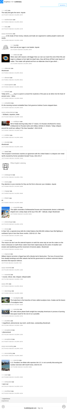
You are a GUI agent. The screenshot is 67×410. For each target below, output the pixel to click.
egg (14, 45)
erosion (7, 240)
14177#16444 (5, 107)
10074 (21, 15)
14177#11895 (5, 325)
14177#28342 (5, 22)
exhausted (8, 382)
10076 (30, 49)
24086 (30, 367)
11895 (21, 325)
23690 (21, 377)
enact (7, 151)
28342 (21, 22)
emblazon (16, 121)
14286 (21, 40)
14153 (21, 348)
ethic (7, 284)
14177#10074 (5, 15)
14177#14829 (5, 146)
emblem (7, 135)
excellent (7, 321)
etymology (8, 291)
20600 (21, 98)
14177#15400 (5, 158)
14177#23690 (5, 377)
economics (9, 34)
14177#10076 (14, 49)
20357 (21, 130)
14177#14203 (5, 116)
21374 (21, 386)
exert (6, 375)
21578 (21, 29)
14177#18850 (5, 137)
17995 (21, 279)
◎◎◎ (3, 34)
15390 (21, 235)
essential (8, 267)
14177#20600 (5, 98)
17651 (21, 177)
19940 (30, 63)
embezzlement (10, 112)
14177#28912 (5, 79)
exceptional (8, 330)
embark (7, 91)
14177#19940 (14, 63)
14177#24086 (14, 367)
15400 (21, 158)
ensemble (16, 207)
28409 (21, 193)
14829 (21, 146)
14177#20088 (5, 186)
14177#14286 (5, 40)
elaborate (16, 55)
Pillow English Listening (18, 163)
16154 (21, 393)
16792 (21, 316)
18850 (21, 137)
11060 (21, 270)
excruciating (9, 346)
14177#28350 (5, 202)
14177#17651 (5, 177)
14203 (21, 116)
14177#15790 (5, 224)
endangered (8, 175)
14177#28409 (5, 193)
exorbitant (8, 391)
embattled (8, 103)
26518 (21, 286)
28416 (21, 73)
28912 (21, 79)
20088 (21, 186)
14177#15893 (5, 293)
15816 (21, 87)
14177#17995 (5, 279)
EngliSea (7, 2)
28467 (21, 355)
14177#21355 (5, 334)
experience (5, 401)
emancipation (9, 84)
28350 (21, 202)
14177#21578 (5, 29)
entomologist (9, 222)
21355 (21, 334)
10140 (21, 249)
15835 (21, 304)
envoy (6, 229)
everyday (16, 309)
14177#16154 (5, 393)
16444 (21, 107)
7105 (20, 263)
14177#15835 (5, 304)
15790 (21, 224)
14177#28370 (5, 341)
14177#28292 (14, 214)
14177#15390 (5, 235)
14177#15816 (5, 87)
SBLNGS (11, 15)
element (7, 77)
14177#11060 (5, 270)
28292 (30, 214)
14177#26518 (5, 286)
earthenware (9, 19)
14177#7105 (5, 263)
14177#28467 (5, 355)
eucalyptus (16, 298)
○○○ (3, 10)
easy (6, 26)
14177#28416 (5, 73)
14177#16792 (5, 316)
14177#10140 (5, 249)
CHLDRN (16, 15)
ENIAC (7, 198)
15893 (21, 293)
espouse (7, 254)
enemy (7, 182)
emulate (7, 142)
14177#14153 (5, 348)
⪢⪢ (9, 10)
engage (7, 191)
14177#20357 (5, 130)
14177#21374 (5, 386)
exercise (16, 360)
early (6, 10)
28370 (21, 341)
